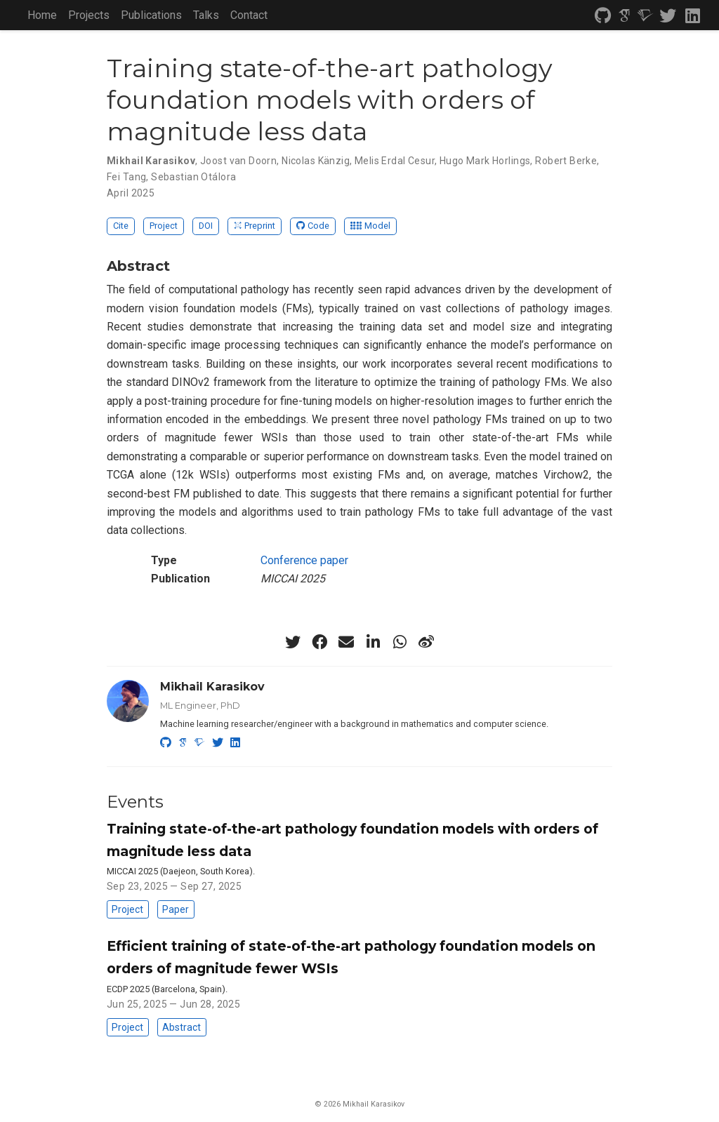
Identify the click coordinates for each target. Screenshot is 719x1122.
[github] (603, 16)
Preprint (254, 225)
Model (370, 225)
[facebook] (319, 642)
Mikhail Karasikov (212, 686)
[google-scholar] (624, 16)
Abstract (181, 1027)
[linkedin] (692, 16)
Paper (175, 909)
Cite (120, 225)
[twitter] (667, 16)
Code (312, 225)
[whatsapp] (399, 642)
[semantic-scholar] (645, 16)
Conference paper (304, 560)
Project (164, 225)
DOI (206, 225)
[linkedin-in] (372, 642)
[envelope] (346, 642)
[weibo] (426, 642)
